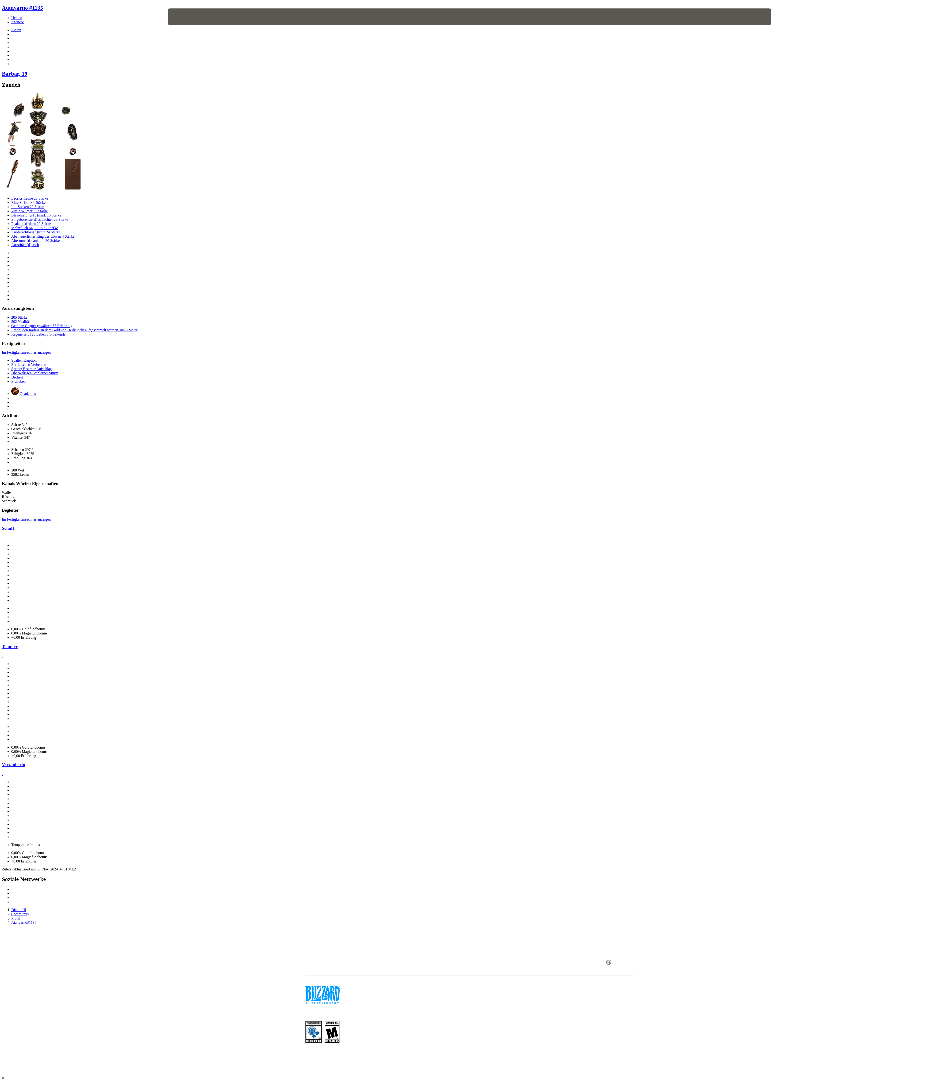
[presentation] (185, 16)
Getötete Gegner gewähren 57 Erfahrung (41, 326)
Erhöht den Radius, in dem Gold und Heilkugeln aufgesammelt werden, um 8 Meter (74, 330)
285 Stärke (19, 317)
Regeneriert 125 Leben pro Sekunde (38, 334)
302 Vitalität (20, 322)
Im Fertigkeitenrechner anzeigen (26, 352)
